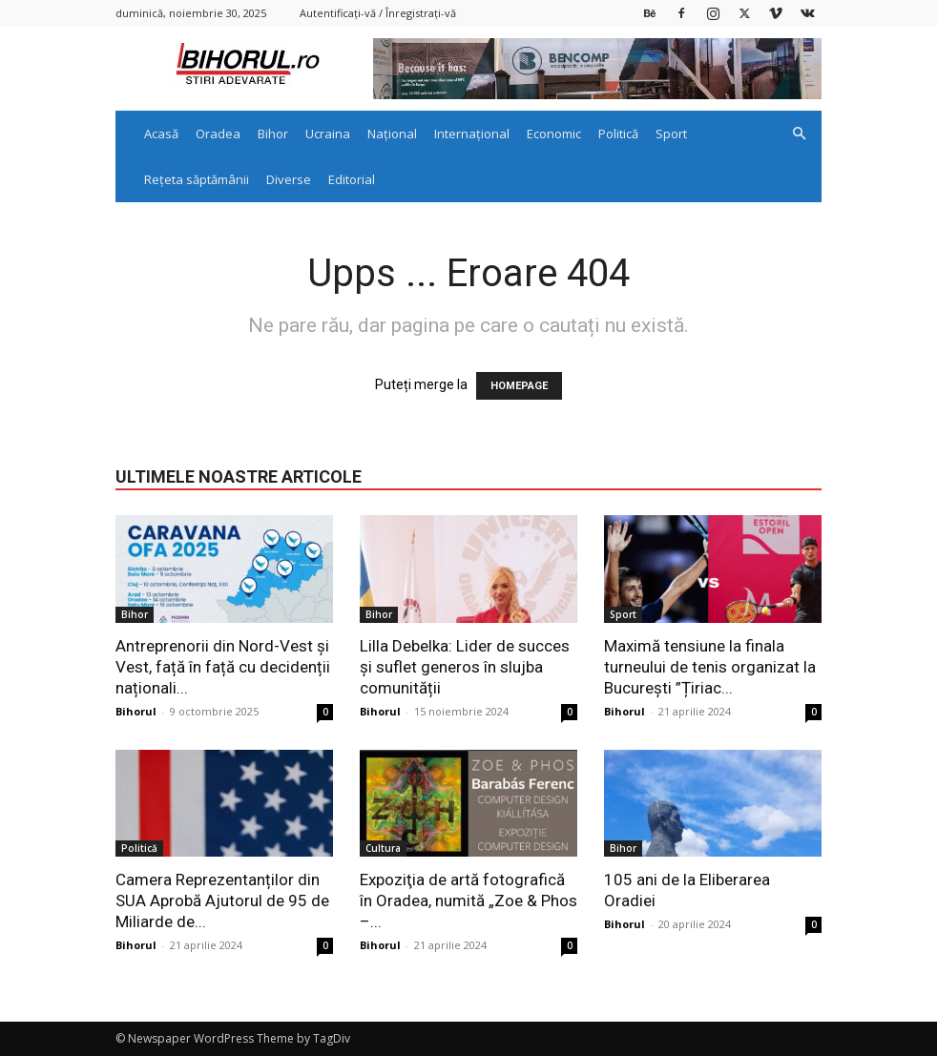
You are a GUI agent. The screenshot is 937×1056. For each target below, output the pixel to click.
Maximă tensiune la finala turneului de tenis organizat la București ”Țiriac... (710, 666)
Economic (554, 133)
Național (392, 133)
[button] (799, 134)
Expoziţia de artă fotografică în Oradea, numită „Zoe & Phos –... (468, 900)
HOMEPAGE (519, 386)
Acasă (161, 133)
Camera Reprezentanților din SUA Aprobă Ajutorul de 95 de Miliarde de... (222, 900)
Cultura (383, 848)
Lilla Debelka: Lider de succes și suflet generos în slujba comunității (465, 666)
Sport (671, 133)
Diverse (288, 179)
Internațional (472, 133)
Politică (618, 133)
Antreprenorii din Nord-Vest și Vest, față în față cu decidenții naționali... (222, 666)
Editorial (351, 179)
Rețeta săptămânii (196, 179)
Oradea (218, 133)
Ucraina (327, 133)
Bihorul (135, 711)
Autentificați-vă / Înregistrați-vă (378, 13)
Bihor (273, 133)
